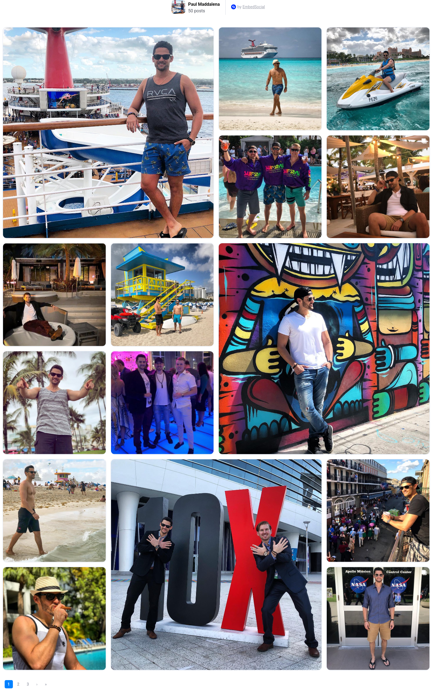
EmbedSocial (254, 7)
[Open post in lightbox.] (108, 133)
